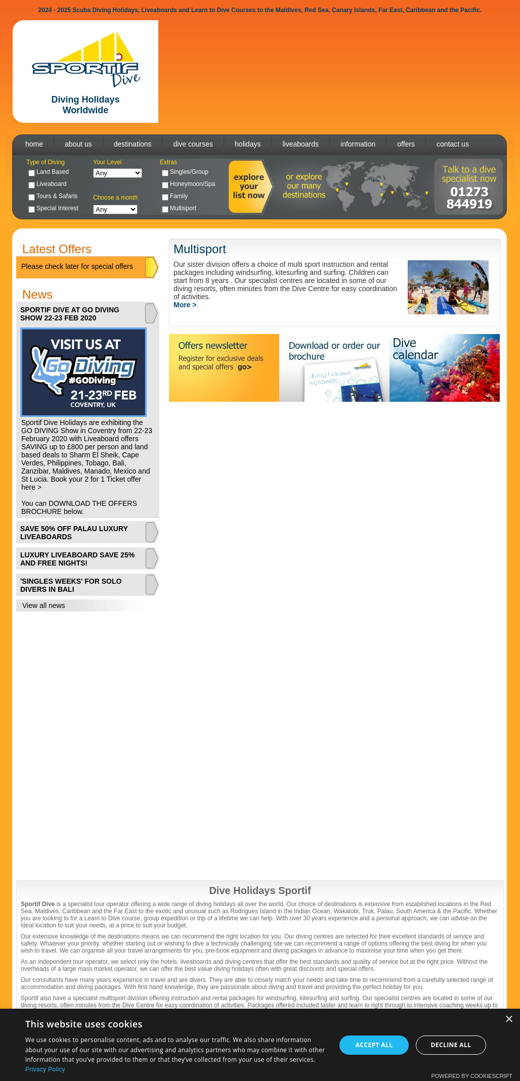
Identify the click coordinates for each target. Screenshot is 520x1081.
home (34, 144)
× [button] (508, 1019)
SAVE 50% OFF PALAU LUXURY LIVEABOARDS (74, 533)
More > (185, 305)
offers (406, 144)
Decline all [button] (451, 1045)
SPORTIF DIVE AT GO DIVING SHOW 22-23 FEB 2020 (69, 314)
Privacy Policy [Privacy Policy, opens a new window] (45, 1069)
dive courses (193, 144)
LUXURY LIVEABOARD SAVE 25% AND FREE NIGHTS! (77, 559)
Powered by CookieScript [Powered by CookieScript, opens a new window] (471, 1076)
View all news (43, 605)
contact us (453, 144)
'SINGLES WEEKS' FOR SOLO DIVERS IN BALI (70, 585)
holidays (248, 144)
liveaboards (300, 144)
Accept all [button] (374, 1045)
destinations (133, 144)
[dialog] (260, 1045)
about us (78, 144)
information (357, 144)
